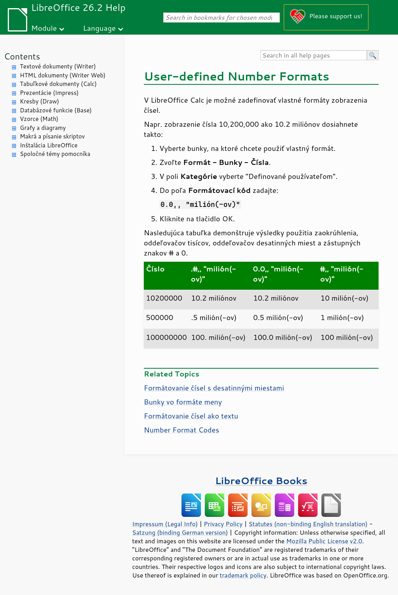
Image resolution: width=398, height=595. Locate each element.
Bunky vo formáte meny (183, 402)
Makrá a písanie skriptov (52, 136)
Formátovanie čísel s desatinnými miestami (214, 388)
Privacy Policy (223, 524)
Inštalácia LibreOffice (48, 145)
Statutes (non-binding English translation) (307, 524)
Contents (22, 56)
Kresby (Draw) (39, 101)
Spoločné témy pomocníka (55, 154)
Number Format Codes (181, 430)
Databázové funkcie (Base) (56, 110)
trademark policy (243, 575)
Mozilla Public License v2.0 (324, 541)
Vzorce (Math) (39, 119)
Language (99, 28)
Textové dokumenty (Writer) (58, 66)
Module (44, 28)
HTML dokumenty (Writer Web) (63, 75)
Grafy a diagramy (43, 128)
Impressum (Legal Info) (165, 524)
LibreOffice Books (261, 480)
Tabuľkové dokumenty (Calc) (58, 84)
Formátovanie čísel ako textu (191, 416)
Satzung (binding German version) (180, 532)
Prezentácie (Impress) (49, 93)
